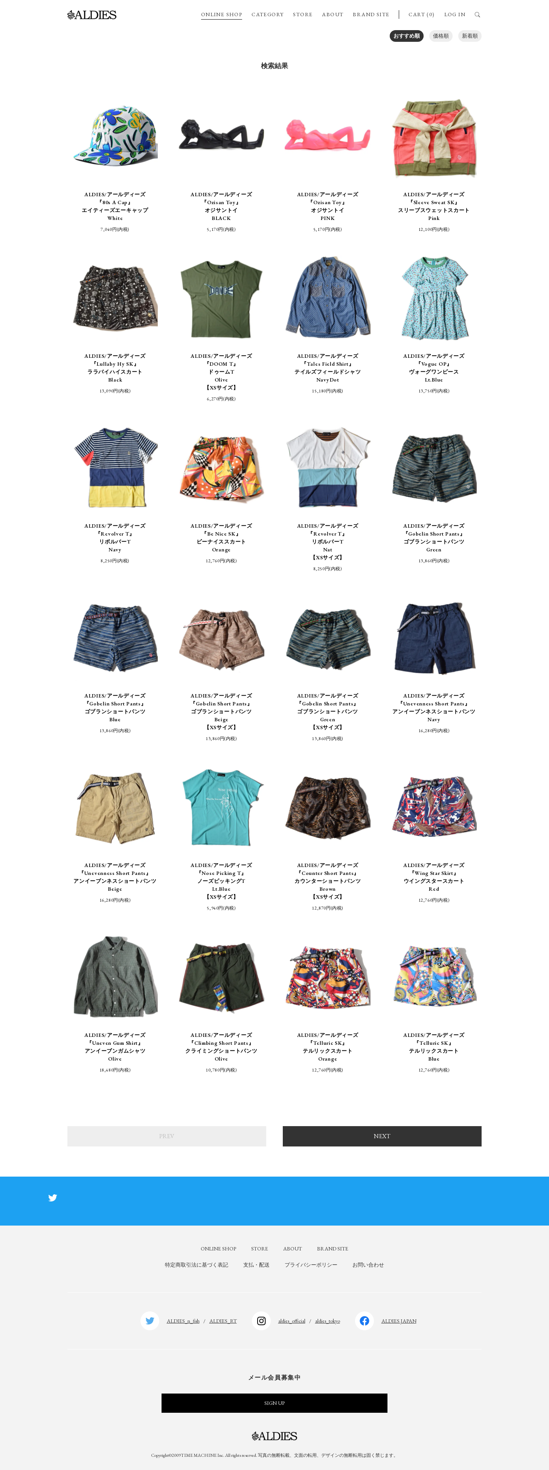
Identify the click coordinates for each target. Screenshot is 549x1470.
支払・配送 (256, 1265)
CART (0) (422, 14)
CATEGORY (268, 14)
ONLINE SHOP (221, 14)
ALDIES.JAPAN (398, 1320)
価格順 (441, 35)
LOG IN (454, 14)
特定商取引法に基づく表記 (196, 1265)
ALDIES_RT (223, 1320)
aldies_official (291, 1320)
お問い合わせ (368, 1265)
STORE (303, 14)
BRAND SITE (371, 14)
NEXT (382, 1136)
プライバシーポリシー (311, 1265)
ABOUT (332, 14)
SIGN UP (274, 1403)
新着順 (470, 35)
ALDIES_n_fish (183, 1320)
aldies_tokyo (327, 1320)
